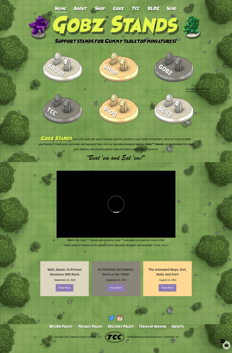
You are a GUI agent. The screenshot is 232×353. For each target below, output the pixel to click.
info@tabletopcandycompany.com (144, 337)
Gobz (165, 70)
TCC (51, 112)
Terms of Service (152, 327)
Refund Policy (60, 327)
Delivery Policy (120, 327)
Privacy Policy (89, 327)
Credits (177, 327)
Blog (110, 112)
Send (165, 112)
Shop (110, 70)
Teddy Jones (160, 245)
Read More (64, 287)
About (56, 70)
